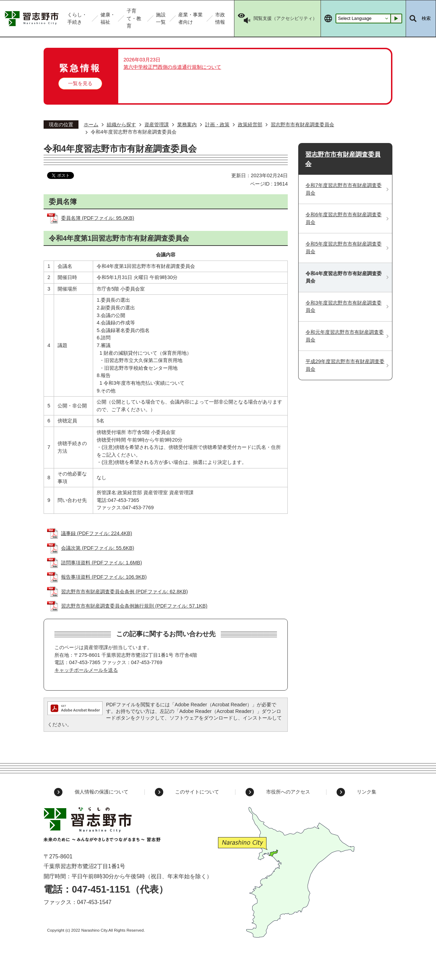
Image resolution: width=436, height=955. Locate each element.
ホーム (91, 124)
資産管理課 (156, 124)
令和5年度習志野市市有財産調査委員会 (344, 247)
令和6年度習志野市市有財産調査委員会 (344, 218)
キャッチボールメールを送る (86, 670)
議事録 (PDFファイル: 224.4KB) (96, 533)
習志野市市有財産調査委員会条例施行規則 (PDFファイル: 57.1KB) (134, 606)
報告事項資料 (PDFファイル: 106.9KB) (104, 577)
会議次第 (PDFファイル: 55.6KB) (97, 548)
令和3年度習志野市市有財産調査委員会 (344, 306)
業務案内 (187, 124)
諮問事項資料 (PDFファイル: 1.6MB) (101, 562)
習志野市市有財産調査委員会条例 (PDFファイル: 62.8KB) (124, 591)
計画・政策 (217, 124)
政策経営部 (250, 124)
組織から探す (121, 124)
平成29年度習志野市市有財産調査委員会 (345, 365)
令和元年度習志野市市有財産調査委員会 (345, 336)
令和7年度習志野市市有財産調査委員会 (344, 189)
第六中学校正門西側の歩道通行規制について (172, 67)
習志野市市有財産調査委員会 (302, 124)
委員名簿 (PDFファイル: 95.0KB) (97, 218)
